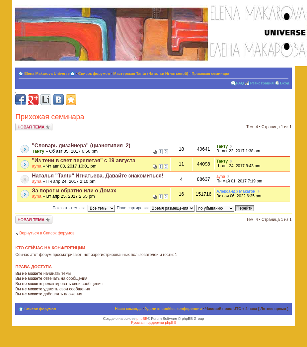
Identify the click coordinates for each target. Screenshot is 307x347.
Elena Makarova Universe (47, 73)
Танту (38, 151)
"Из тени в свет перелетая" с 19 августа (83, 160)
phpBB (141, 319)
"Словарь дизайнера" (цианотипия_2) (81, 145)
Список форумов (94, 73)
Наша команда (128, 309)
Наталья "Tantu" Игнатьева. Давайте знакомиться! (97, 175)
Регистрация (262, 83)
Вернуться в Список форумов (46, 233)
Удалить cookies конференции (173, 309)
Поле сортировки (155, 208)
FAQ (240, 83)
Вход (284, 83)
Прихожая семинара (210, 73)
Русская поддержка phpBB (153, 322)
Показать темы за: (83, 208)
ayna (36, 166)
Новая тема (33, 127)
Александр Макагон (236, 191)
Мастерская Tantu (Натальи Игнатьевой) (150, 73)
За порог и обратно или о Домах (74, 190)
